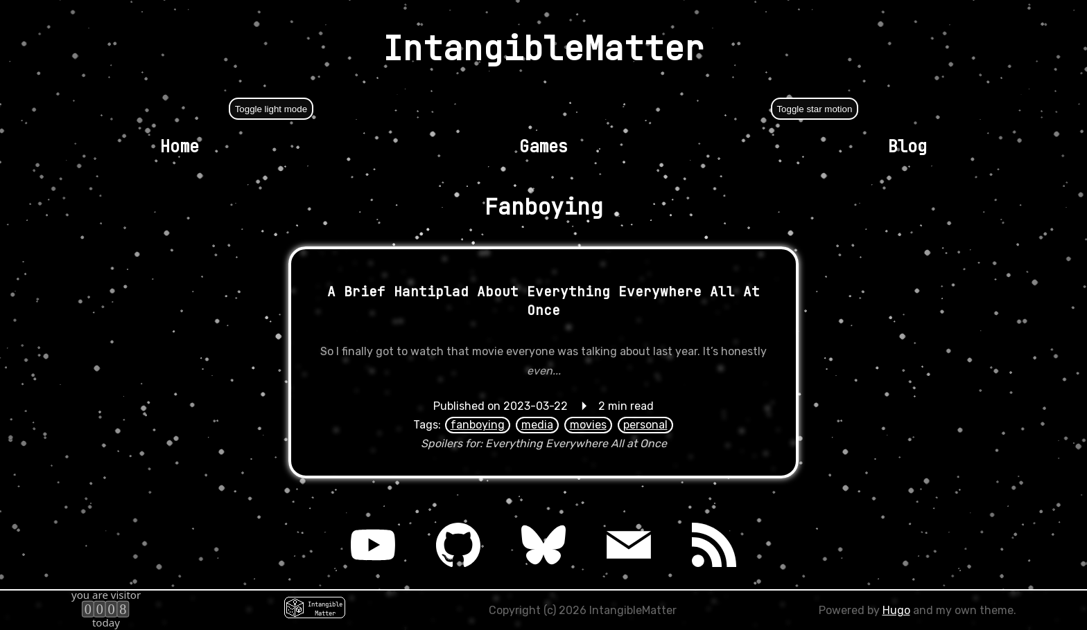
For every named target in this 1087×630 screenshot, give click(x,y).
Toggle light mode (271, 109)
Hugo (896, 610)
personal (645, 424)
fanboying (478, 424)
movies (588, 424)
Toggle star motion (814, 109)
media (537, 424)
